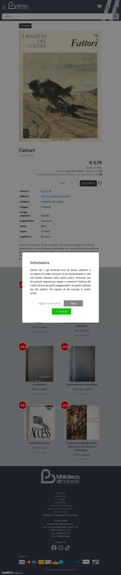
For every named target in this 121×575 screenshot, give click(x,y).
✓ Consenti (61, 311)
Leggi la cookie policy (49, 303)
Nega (73, 303)
